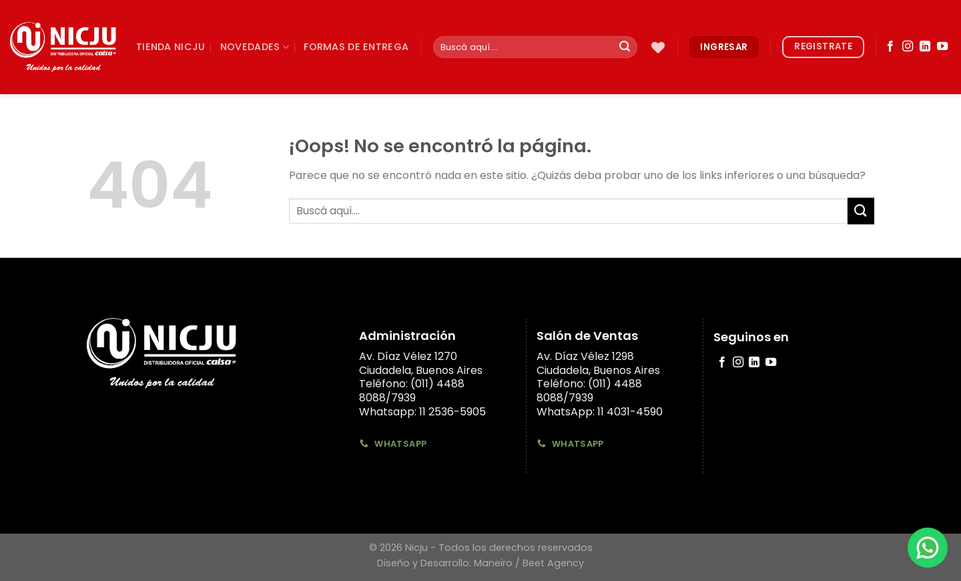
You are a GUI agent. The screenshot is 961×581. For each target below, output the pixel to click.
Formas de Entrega (356, 46)
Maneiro (493, 563)
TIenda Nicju (170, 46)
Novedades (254, 46)
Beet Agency (553, 563)
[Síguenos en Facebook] (890, 47)
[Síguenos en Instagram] (907, 47)
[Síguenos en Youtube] (942, 47)
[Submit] (624, 47)
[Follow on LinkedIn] (925, 47)
